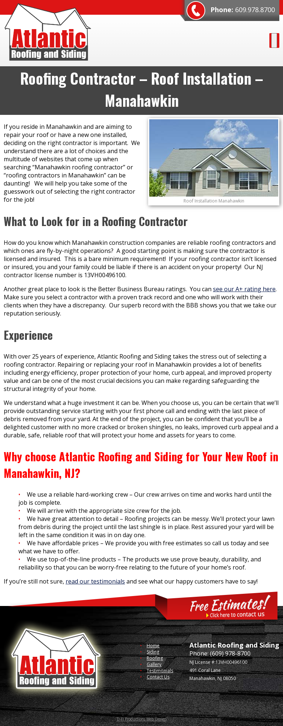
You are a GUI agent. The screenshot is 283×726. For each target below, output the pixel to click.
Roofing (155, 658)
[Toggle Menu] (274, 40)
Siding (153, 652)
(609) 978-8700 (230, 653)
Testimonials (160, 670)
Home (153, 645)
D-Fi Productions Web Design (142, 719)
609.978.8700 (255, 9)
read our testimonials (95, 581)
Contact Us (158, 677)
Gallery (154, 664)
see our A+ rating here (244, 289)
